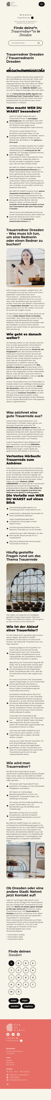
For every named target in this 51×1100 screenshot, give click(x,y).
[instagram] (13, 1034)
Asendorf (15, 1006)
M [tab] (18, 977)
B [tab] (18, 963)
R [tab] (18, 985)
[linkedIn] (18, 1034)
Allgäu (25, 1000)
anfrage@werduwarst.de (16, 1080)
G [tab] (18, 970)
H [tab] (25, 970)
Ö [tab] (18, 992)
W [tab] (11, 992)
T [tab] (32, 985)
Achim (13, 1000)
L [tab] (11, 977)
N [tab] (25, 977)
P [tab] (11, 985)
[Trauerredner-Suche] (26, 42)
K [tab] (33, 970)
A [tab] (11, 963)
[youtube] (7, 1034)
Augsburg (28, 1006)
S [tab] (25, 985)
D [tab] (25, 963)
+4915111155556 (12, 1077)
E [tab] (32, 963)
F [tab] (11, 970)
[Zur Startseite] (12, 4)
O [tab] (33, 977)
